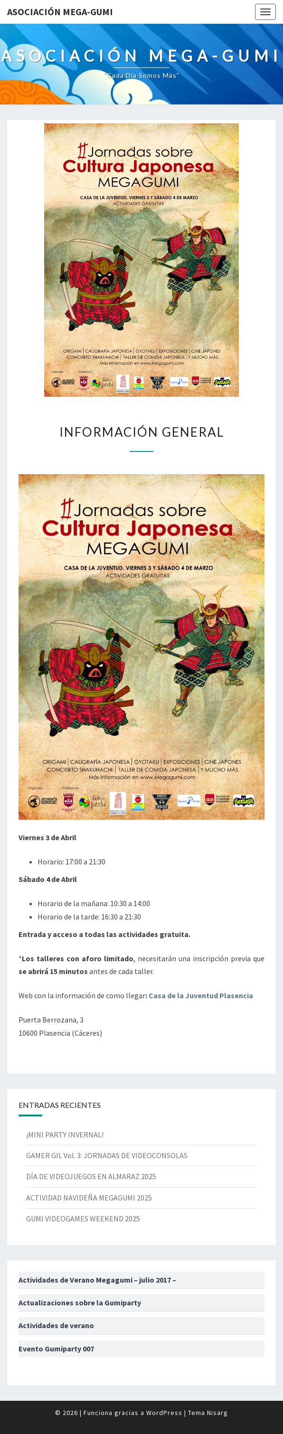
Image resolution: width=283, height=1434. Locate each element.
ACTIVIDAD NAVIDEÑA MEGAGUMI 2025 (89, 1197)
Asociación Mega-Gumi (60, 12)
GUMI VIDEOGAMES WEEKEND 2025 (83, 1218)
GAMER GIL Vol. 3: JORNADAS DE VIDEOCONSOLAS (107, 1155)
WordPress (164, 1412)
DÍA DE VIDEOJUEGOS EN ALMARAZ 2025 (91, 1176)
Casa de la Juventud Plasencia (201, 995)
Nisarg (217, 1412)
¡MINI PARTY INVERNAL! (65, 1134)
